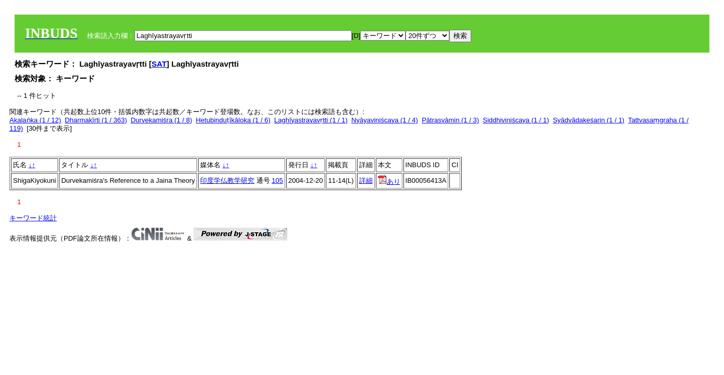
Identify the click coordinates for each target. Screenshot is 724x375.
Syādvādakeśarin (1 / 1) (588, 120)
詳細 (366, 180)
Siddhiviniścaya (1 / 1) (516, 120)
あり (389, 181)
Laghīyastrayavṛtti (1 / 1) (311, 120)
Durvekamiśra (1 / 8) (161, 120)
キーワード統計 (33, 218)
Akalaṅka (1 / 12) (35, 120)
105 (277, 180)
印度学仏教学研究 (227, 180)
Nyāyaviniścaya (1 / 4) (384, 120)
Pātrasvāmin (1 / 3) (450, 120)
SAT (159, 63)
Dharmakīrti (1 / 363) (96, 120)
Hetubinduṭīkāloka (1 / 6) (233, 120)
